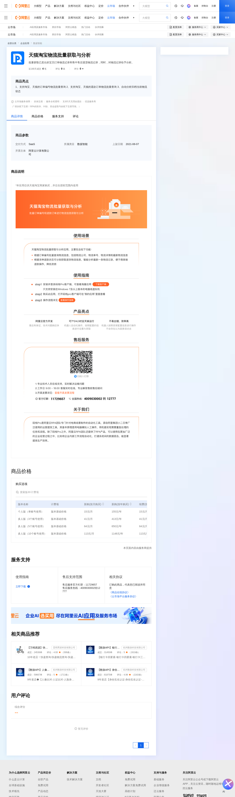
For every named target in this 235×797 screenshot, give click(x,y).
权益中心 (89, 5)
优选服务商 (90, 101)
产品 (47, 5)
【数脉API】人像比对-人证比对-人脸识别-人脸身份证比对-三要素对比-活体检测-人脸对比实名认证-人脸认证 (38, 669)
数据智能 (37, 43)
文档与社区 (74, 5)
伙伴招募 (99, 27)
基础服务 (159, 779)
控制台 (205, 6)
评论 (76, 116)
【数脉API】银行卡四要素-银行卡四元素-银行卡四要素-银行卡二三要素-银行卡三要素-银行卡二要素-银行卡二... (108, 647)
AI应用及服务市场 (38, 27)
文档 (98, 779)
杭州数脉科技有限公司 (134, 647)
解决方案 (59, 5)
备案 (196, 6)
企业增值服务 (162, 785)
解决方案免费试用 (135, 785)
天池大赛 (101, 791)
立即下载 (23, 586)
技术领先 (14, 791)
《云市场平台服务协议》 (123, 596)
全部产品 (43, 779)
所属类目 (69, 144)
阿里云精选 (71, 27)
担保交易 (38, 101)
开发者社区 (102, 785)
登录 (227, 6)
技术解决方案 (75, 779)
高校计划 (130, 791)
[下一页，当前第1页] (146, 745)
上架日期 (118, 144)
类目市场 (56, 27)
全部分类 (12, 43)
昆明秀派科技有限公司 (64, 647)
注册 (214, 6)
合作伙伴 (124, 5)
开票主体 (20, 150)
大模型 (37, 5)
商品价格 (37, 116)
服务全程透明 (52, 101)
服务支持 (58, 116)
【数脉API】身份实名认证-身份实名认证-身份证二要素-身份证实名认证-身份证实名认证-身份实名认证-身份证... (108, 669)
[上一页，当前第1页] (135, 745)
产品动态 (43, 791)
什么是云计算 (17, 779)
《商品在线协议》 (119, 592)
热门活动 (85, 27)
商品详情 (17, 116)
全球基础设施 (17, 785)
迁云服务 (159, 791)
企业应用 (24, 43)
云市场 (111, 5)
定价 (101, 5)
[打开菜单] (6, 6)
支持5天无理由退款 (72, 101)
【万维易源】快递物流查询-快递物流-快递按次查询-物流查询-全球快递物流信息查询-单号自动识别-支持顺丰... (38, 647)
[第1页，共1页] (141, 745)
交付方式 (20, 144)
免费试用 (43, 785)
